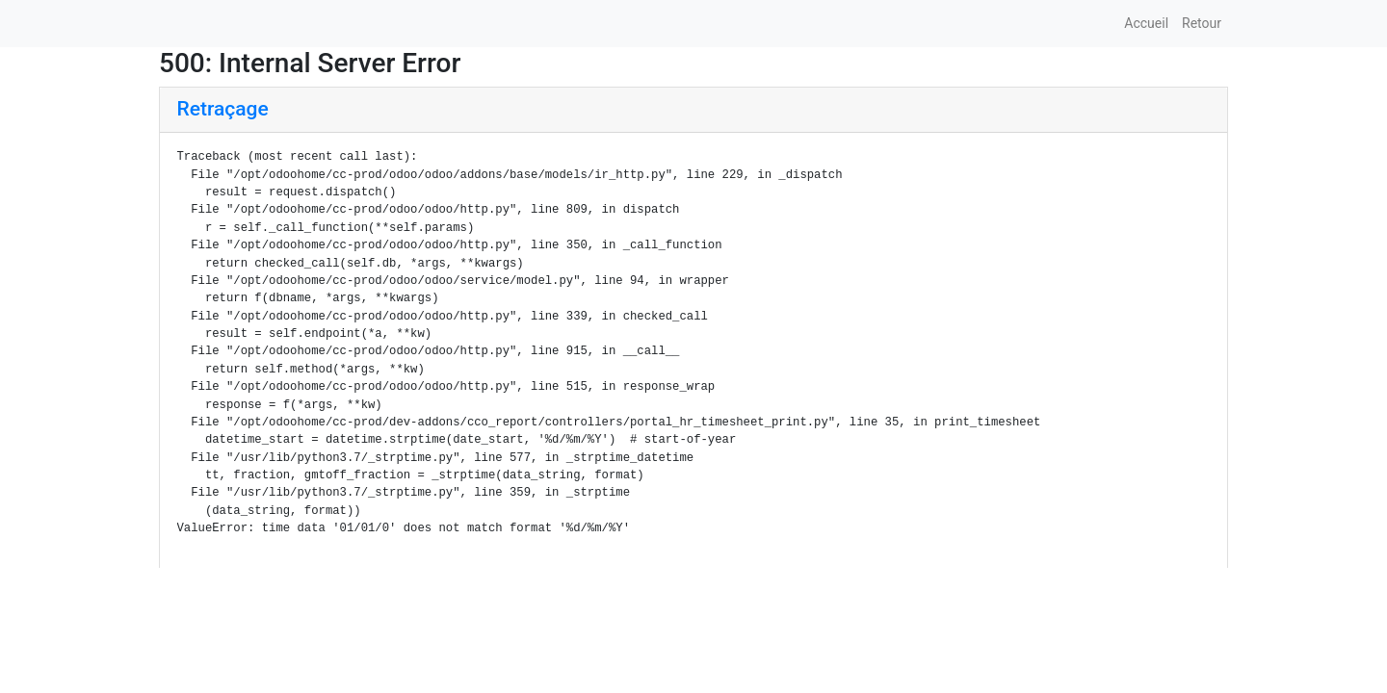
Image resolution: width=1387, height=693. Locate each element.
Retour (1201, 23)
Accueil (1146, 23)
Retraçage (223, 108)
